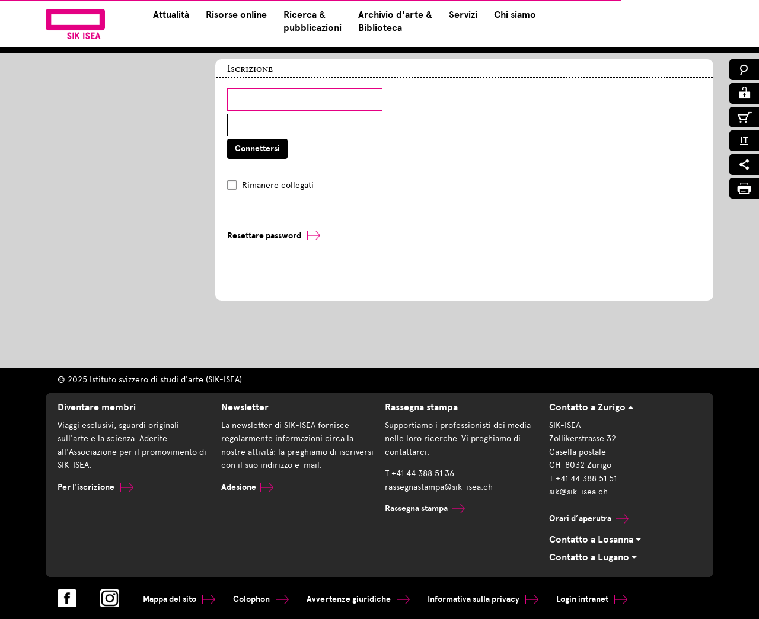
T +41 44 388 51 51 (583, 479)
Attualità (171, 15)
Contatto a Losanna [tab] (595, 539)
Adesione (247, 487)
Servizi (463, 15)
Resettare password (264, 236)
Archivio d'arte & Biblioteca (395, 21)
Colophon (261, 599)
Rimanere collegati (278, 185)
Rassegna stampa (425, 508)
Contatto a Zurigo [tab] (591, 407)
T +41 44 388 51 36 (419, 473)
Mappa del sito (179, 599)
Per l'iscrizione (95, 487)
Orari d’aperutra (589, 518)
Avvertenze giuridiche (358, 599)
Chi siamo (515, 15)
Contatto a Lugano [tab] (593, 557)
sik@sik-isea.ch (578, 492)
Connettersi (257, 148)
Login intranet (591, 599)
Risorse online (236, 15)
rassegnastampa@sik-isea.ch (439, 487)
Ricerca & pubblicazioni (312, 21)
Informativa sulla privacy (483, 599)
